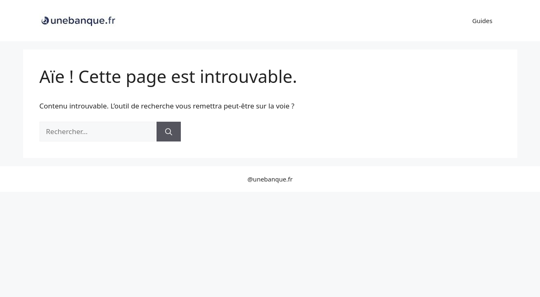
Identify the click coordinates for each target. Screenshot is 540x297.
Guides (482, 20)
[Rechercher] (169, 131)
